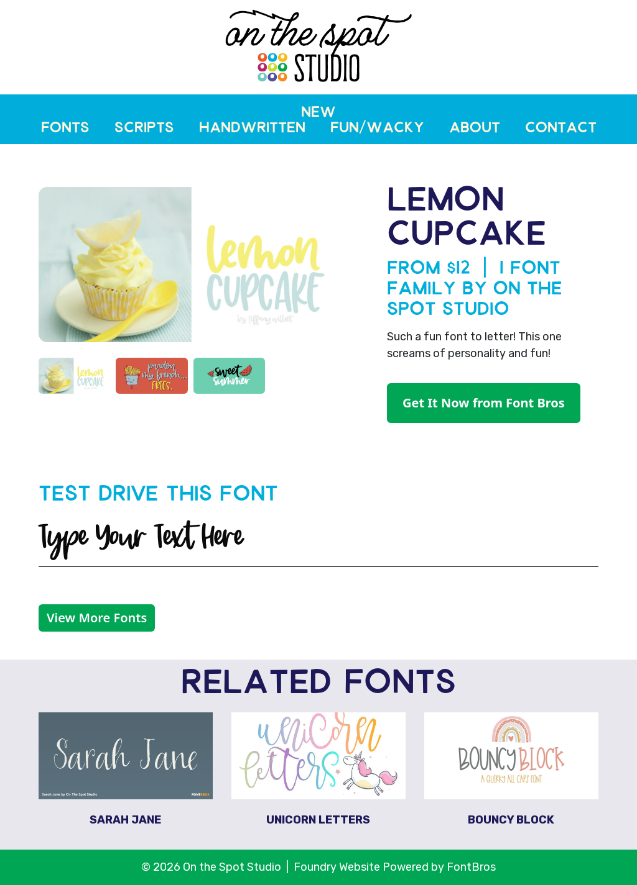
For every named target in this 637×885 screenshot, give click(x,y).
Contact (561, 129)
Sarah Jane (125, 820)
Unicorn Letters (318, 820)
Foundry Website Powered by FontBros (395, 867)
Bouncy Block (511, 820)
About (474, 129)
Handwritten (252, 129)
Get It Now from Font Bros (483, 402)
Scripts (144, 129)
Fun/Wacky (377, 129)
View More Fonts (97, 617)
